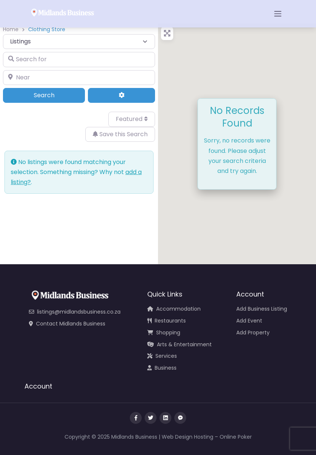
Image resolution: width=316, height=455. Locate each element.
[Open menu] (278, 14)
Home (11, 29)
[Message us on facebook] (180, 418)
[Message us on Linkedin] (165, 418)
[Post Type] (79, 41)
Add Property (253, 332)
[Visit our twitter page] (151, 418)
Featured (132, 119)
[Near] (79, 77)
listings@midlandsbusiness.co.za (75, 311)
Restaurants (166, 320)
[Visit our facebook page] (136, 418)
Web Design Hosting (187, 437)
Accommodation (174, 308)
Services (162, 356)
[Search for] (79, 59)
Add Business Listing (261, 308)
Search (54, 95)
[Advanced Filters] (121, 95)
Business (162, 367)
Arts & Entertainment (179, 344)
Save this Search (120, 134)
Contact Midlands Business (67, 323)
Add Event (249, 320)
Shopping (163, 332)
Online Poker (236, 437)
